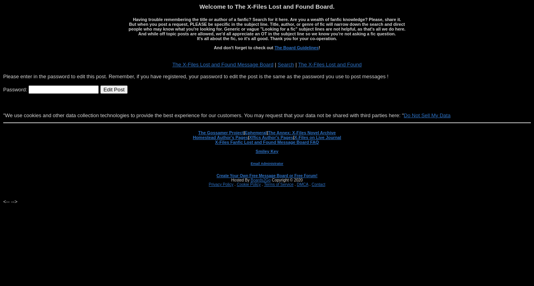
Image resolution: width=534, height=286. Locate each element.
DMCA (302, 184)
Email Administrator (267, 164)
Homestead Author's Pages (220, 137)
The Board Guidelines (296, 47)
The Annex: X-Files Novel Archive (302, 132)
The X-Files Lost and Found (330, 65)
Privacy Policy (221, 184)
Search (286, 65)
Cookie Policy (249, 184)
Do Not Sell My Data (427, 115)
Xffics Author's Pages (271, 137)
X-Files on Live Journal (318, 137)
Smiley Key (267, 151)
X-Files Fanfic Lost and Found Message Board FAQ (267, 142)
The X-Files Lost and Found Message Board (223, 65)
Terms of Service (278, 184)
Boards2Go (261, 180)
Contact (318, 184)
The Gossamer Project (220, 132)
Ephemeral (256, 132)
